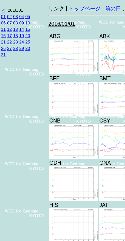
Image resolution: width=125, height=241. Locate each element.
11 (3, 29)
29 (21, 48)
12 (9, 29)
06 (3, 22)
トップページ (85, 8)
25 (27, 42)
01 (3, 16)
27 (9, 48)
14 (21, 29)
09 (21, 22)
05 (27, 16)
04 (21, 16)
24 (21, 42)
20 (27, 35)
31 (3, 54)
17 (9, 35)
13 (15, 29)
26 (3, 48)
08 (15, 22)
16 (3, 35)
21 (3, 42)
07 (9, 22)
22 (9, 42)
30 (27, 48)
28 (15, 48)
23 (15, 42)
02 (9, 16)
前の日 (113, 8)
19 (21, 35)
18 (15, 35)
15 (27, 29)
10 (27, 22)
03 (15, 16)
